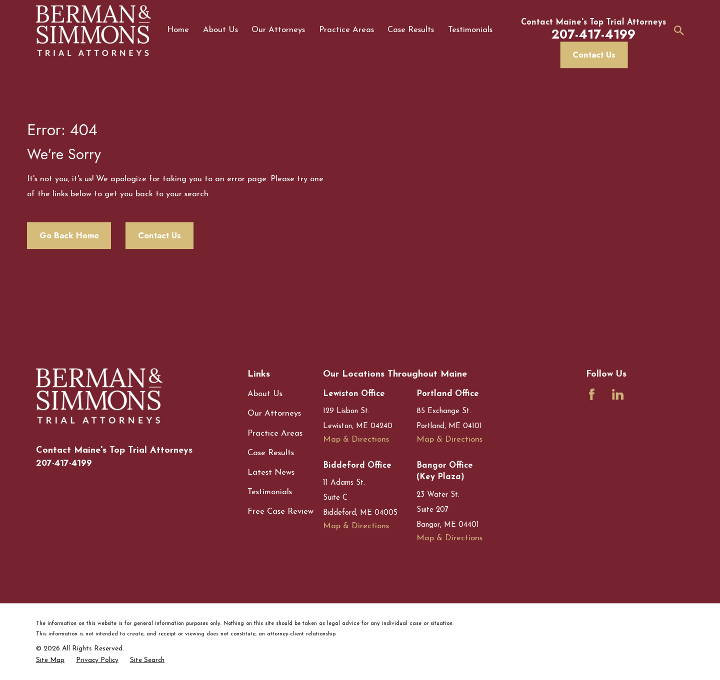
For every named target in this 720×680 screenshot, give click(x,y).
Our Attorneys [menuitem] (278, 30)
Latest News (271, 473)
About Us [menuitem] (220, 30)
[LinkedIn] (618, 394)
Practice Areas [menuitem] (346, 30)
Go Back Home (69, 235)
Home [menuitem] (178, 30)
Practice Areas (275, 434)
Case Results (271, 453)
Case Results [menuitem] (411, 30)
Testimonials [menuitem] (470, 30)
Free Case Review (281, 512)
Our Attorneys (274, 414)
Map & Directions (356, 440)
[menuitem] (50, 660)
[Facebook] (592, 394)
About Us (265, 394)
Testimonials (270, 492)
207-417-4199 (64, 463)
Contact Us (594, 55)
